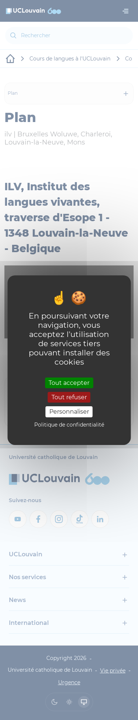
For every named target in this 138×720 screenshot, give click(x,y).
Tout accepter (69, 382)
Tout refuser (69, 397)
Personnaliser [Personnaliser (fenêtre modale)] (69, 411)
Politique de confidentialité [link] (69, 424)
